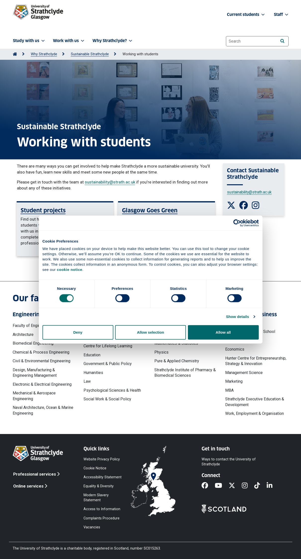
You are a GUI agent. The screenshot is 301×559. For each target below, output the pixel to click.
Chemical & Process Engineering (41, 352)
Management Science (244, 372)
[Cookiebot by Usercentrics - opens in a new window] (237, 223)
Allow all (223, 332)
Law (87, 381)
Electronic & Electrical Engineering (42, 384)
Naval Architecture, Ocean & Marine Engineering (43, 410)
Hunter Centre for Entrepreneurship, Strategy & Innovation (255, 361)
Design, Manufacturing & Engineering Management (35, 373)
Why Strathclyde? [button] (112, 40)
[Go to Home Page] (15, 54)
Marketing (234, 381)
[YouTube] (222, 486)
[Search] (282, 41)
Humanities (93, 372)
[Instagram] (248, 486)
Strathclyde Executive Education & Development (254, 402)
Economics (234, 349)
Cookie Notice (95, 468)
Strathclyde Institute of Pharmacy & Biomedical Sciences (185, 373)
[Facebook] (208, 486)
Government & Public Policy (108, 363)
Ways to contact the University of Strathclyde (229, 461)
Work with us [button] (69, 40)
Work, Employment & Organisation (254, 413)
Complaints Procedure (102, 518)
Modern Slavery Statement (96, 497)
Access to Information (102, 509)
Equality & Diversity (99, 486)
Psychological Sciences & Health (112, 390)
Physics (161, 352)
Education (92, 355)
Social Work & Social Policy (107, 399)
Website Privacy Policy (102, 459)
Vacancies (92, 527)
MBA (229, 390)
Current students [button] (246, 14)
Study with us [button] (29, 40)
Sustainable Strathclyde (90, 54)
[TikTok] (260, 486)
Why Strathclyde (44, 54)
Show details (237, 316)
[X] (235, 486)
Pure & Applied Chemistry (176, 361)
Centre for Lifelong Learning (108, 346)
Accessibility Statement (103, 477)
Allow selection (150, 332)
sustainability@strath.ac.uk (110, 182)
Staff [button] (281, 14)
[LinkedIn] (273, 486)
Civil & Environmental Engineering (41, 361)
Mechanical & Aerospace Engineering (34, 396)
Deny (78, 332)
